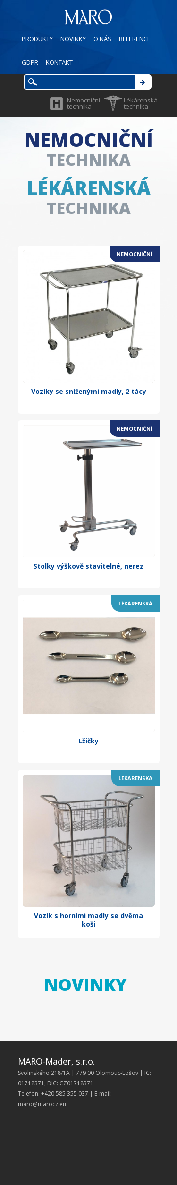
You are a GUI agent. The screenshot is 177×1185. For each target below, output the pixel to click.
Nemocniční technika (83, 103)
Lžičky (88, 740)
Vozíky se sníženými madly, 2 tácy (88, 391)
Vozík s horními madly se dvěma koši (88, 920)
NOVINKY (73, 38)
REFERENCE (135, 38)
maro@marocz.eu (42, 1104)
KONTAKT (59, 62)
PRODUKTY (37, 38)
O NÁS (102, 38)
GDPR (30, 62)
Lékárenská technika (141, 103)
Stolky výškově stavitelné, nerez (88, 566)
